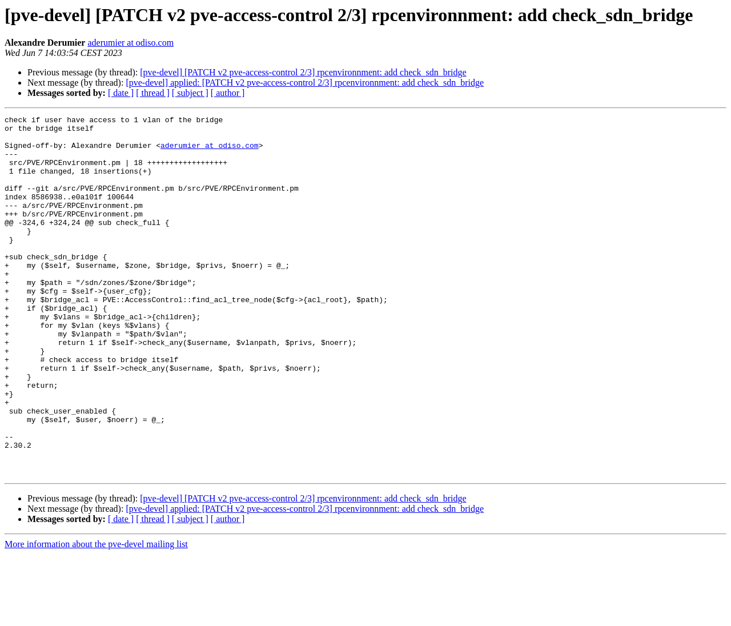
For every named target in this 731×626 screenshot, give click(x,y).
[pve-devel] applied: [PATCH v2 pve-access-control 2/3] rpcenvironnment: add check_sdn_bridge (305, 82)
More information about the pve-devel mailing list (96, 616)
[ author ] (228, 93)
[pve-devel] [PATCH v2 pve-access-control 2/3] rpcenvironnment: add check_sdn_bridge (303, 72)
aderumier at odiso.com (130, 42)
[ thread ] (153, 93)
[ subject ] (190, 93)
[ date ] (121, 93)
